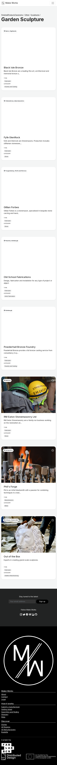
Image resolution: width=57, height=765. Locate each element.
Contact (4, 697)
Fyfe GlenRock (12, 137)
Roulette (4, 732)
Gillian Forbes (11, 207)
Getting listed (6, 709)
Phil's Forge (10, 486)
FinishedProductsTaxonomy (12, 15)
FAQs (3, 717)
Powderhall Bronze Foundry (20, 346)
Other (27, 15)
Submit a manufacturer (10, 707)
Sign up (42, 601)
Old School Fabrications (17, 277)
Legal (3, 699)
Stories (4, 725)
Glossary (4, 715)
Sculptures (35, 15)
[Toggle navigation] (53, 3)
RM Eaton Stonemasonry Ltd (20, 416)
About (3, 694)
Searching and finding (10, 712)
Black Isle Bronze (13, 67)
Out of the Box (12, 556)
